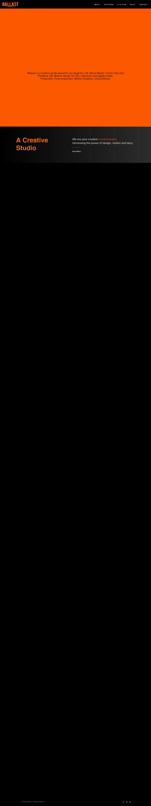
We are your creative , (94, 139)
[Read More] (81, 151)
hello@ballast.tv (38, 802)
